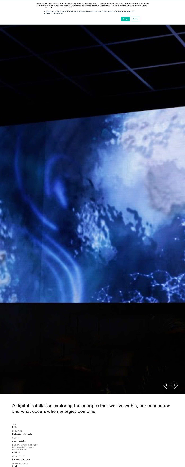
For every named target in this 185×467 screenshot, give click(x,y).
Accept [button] (125, 19)
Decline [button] (135, 19)
